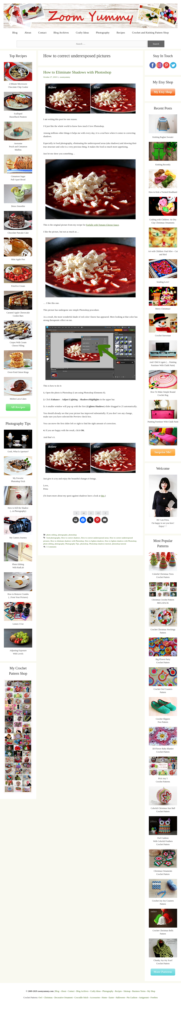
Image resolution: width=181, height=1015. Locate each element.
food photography (53, 538)
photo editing (51, 535)
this (102, 495)
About (28, 32)
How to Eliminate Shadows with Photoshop (77, 72)
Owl (40, 997)
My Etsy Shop (163, 92)
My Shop (151, 991)
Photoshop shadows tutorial (100, 544)
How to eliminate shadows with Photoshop (67, 541)
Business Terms (138, 991)
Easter (111, 997)
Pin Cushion (132, 997)
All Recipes (18, 407)
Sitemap (127, 991)
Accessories (95, 997)
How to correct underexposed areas (95, 538)
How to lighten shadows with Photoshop (120, 541)
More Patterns (163, 972)
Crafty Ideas (82, 32)
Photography (103, 32)
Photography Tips (72, 544)
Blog (14, 32)
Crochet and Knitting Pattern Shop (150, 32)
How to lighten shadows (94, 541)
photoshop (73, 535)
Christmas (48, 997)
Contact (42, 32)
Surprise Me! (162, 452)
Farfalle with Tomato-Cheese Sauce (102, 224)
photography (63, 535)
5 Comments (51, 547)
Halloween (120, 997)
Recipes (121, 32)
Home (104, 997)
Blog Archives (61, 32)
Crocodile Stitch (81, 997)
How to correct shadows (70, 538)
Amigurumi (144, 997)
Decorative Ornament (63, 997)
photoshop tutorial (119, 544)
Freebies (154, 997)
